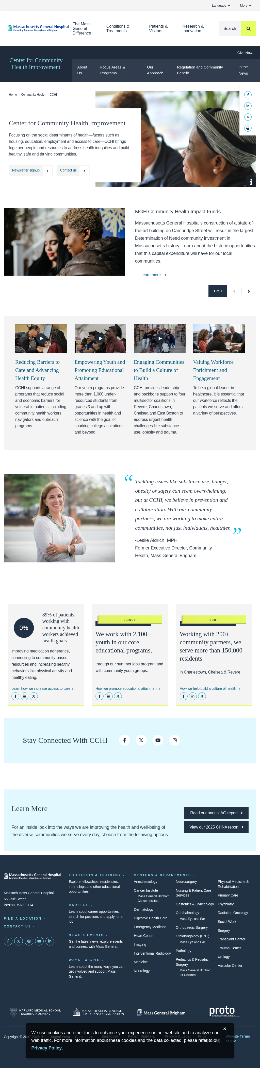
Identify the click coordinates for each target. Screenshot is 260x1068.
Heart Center (144, 936)
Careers (79, 905)
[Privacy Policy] (46, 1048)
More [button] (245, 5)
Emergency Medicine (150, 927)
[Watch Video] (41, 338)
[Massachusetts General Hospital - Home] (32, 876)
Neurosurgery (186, 882)
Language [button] (221, 5)
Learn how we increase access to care (40, 688)
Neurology (142, 971)
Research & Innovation (193, 28)
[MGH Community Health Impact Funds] (153, 275)
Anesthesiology (145, 882)
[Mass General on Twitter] (18, 941)
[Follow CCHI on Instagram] (174, 740)
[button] (234, 291)
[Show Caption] (251, 182)
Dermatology (143, 909)
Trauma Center (229, 948)
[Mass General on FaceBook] (8, 941)
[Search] (237, 28)
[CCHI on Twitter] (141, 740)
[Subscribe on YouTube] (39, 941)
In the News (243, 70)
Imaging (140, 944)
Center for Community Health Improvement (36, 63)
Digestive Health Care (150, 918)
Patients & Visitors (158, 28)
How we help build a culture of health (208, 688)
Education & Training (95, 875)
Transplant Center (231, 939)
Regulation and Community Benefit (200, 70)
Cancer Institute (146, 890)
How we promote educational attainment (126, 688)
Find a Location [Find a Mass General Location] (23, 918)
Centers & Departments (162, 875)
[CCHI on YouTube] (157, 740)
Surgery (224, 930)
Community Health (33, 94)
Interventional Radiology (152, 953)
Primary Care (228, 895)
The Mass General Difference (82, 28)
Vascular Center (230, 965)
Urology (224, 957)
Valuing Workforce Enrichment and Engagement (213, 370)
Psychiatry (226, 904)
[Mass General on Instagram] (29, 941)
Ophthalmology (187, 913)
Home (13, 94)
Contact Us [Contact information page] (17, 926)
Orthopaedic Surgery (192, 927)
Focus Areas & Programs (112, 70)
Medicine (141, 962)
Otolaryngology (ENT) (192, 936)
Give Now (244, 53)
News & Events (86, 935)
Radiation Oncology (233, 913)
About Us (82, 70)
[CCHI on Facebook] (124, 740)
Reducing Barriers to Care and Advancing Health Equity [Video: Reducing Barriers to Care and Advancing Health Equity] (37, 370)
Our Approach (155, 70)
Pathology (183, 951)
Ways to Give (84, 960)
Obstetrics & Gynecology (195, 904)
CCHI (53, 94)
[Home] (32, 28)
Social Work (227, 922)
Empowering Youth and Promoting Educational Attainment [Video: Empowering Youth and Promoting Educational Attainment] (100, 370)
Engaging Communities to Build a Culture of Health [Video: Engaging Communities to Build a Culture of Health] (159, 370)
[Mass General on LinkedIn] (49, 941)
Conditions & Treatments (117, 28)
